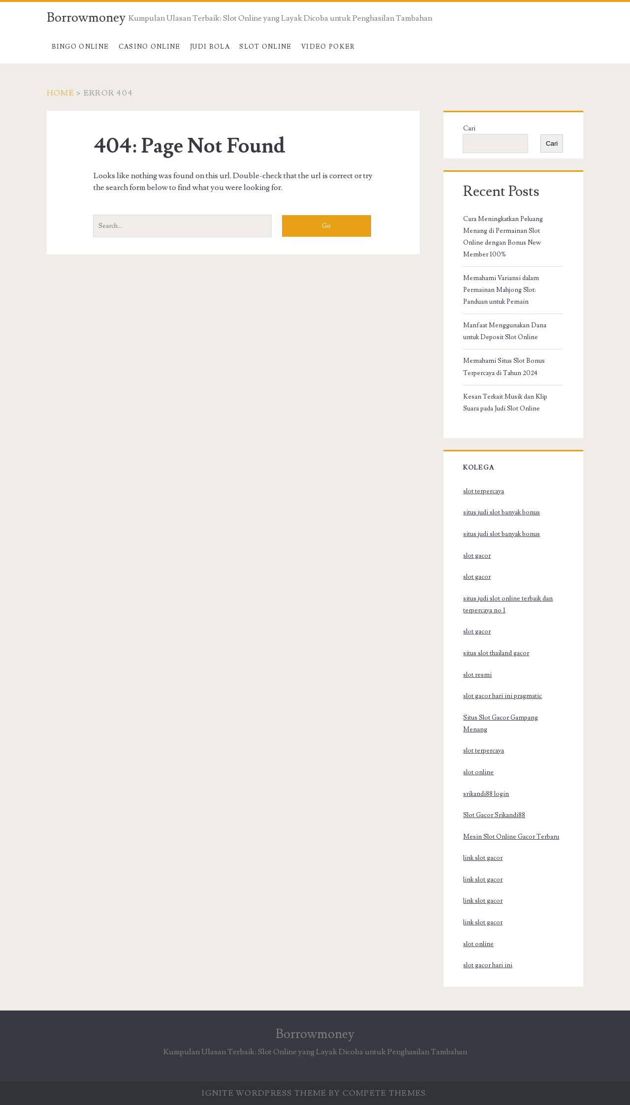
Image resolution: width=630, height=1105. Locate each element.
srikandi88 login (486, 794)
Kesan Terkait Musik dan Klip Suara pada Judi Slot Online (505, 402)
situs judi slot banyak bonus (501, 512)
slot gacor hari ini (487, 965)
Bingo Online (80, 47)
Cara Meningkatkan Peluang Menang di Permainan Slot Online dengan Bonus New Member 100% (503, 236)
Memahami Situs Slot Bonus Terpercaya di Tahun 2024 (504, 367)
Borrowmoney (86, 17)
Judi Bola (210, 47)
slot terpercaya (483, 491)
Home (60, 93)
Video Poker (328, 47)
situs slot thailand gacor (496, 653)
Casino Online (150, 47)
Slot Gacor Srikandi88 (494, 815)
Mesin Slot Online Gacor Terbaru (511, 837)
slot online (478, 772)
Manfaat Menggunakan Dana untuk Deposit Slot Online (504, 331)
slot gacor (477, 556)
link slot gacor (483, 858)
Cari (469, 128)
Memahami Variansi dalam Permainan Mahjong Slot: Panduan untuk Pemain (501, 290)
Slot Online (265, 47)
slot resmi (477, 675)
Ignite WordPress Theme (264, 1093)
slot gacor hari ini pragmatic (502, 696)
